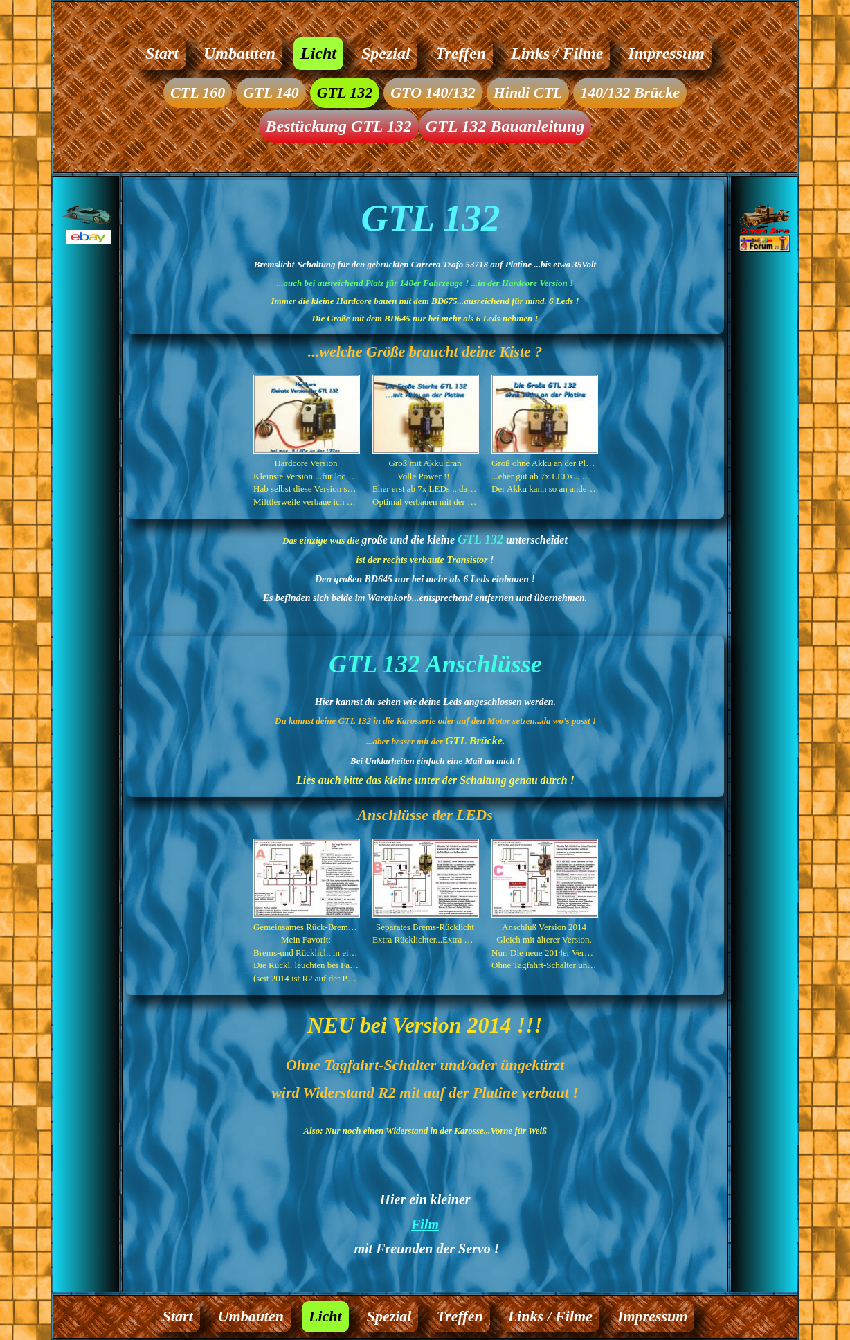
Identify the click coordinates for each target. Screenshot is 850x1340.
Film (425, 1224)
